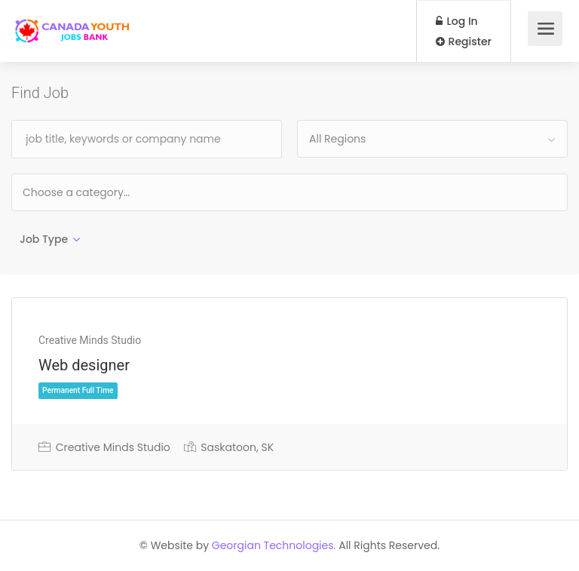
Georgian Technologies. (274, 545)
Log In (457, 21)
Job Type (44, 239)
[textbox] (125, 192)
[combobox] (432, 139)
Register (464, 41)
